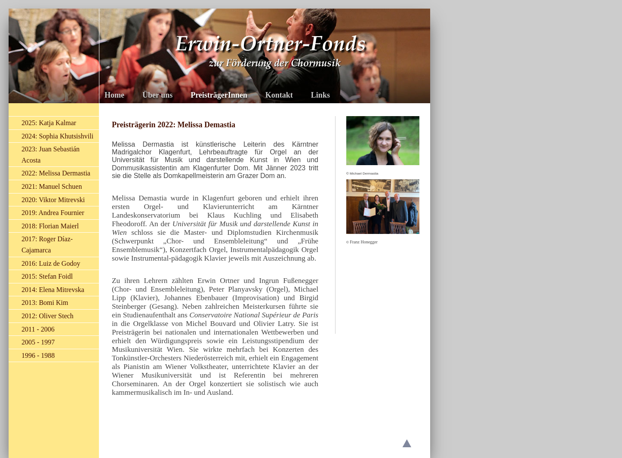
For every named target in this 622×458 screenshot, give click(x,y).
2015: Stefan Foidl (47, 276)
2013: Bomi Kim (45, 302)
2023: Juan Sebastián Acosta (51, 154)
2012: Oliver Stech (48, 316)
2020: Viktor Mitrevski (53, 199)
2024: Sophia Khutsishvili (57, 136)
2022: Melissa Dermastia (56, 173)
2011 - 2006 (38, 329)
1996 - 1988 (38, 355)
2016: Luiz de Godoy (51, 263)
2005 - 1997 (38, 342)
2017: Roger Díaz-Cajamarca (47, 244)
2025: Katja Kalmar (49, 122)
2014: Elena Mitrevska (53, 289)
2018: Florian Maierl (50, 226)
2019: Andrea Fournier (53, 212)
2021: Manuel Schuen (52, 186)
